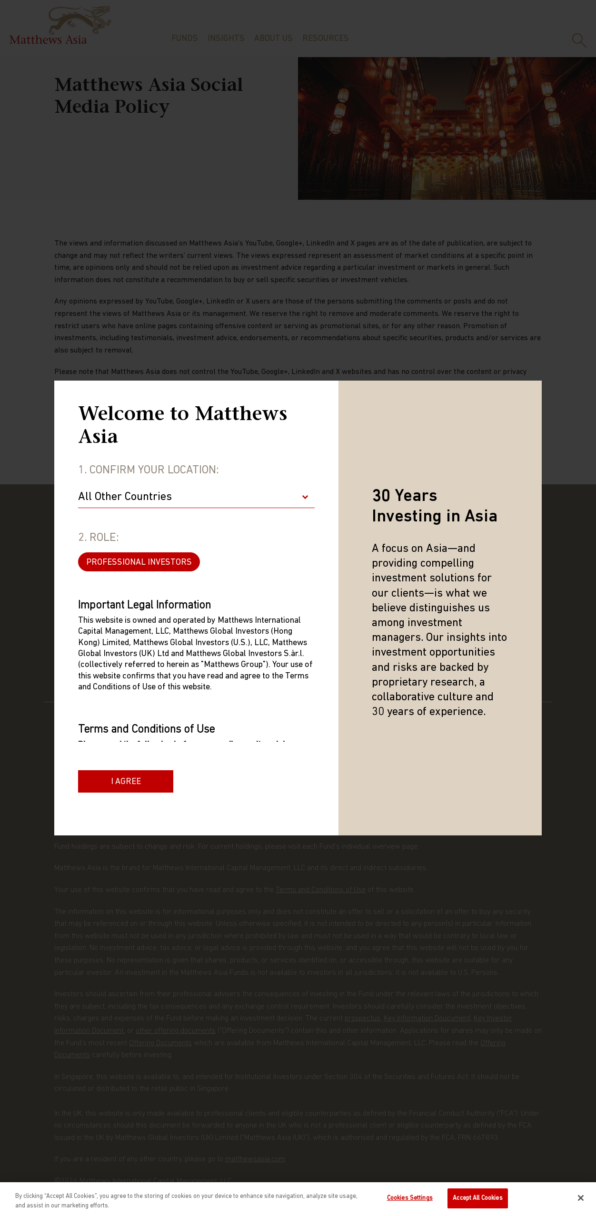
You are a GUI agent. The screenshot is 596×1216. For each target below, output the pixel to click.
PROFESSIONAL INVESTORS (139, 562)
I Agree (126, 781)
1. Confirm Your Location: (148, 470)
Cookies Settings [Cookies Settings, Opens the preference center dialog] (410, 1199)
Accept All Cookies (477, 1199)
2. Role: (98, 538)
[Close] (580, 1197)
